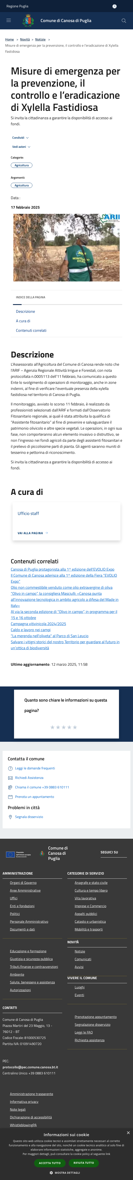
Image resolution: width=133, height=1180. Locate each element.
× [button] (128, 1133)
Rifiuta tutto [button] (84, 1163)
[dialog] (66, 1154)
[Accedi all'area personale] (114, 6)
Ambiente (17, 974)
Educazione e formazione (28, 951)
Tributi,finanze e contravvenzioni (34, 966)
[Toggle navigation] (8, 20)
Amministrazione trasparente (31, 1093)
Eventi (79, 994)
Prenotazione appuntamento (96, 1016)
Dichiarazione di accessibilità (31, 1117)
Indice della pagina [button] (30, 297)
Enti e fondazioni (22, 905)
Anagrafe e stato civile (91, 882)
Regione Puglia (17, 6)
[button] (66, 1172)
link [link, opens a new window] (108, 1154)
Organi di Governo (23, 882)
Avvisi (79, 966)
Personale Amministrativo (29, 921)
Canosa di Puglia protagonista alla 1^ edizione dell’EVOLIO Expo (62, 569)
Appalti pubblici (86, 913)
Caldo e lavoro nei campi (31, 630)
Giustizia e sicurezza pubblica (31, 958)
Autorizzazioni (20, 990)
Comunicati (83, 959)
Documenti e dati (22, 929)
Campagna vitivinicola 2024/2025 (38, 624)
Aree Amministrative (25, 890)
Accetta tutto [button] (50, 1163)
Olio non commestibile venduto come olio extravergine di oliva (61, 587)
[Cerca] (124, 20)
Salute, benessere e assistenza (32, 982)
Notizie (40, 39)
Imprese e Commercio (90, 905)
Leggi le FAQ (84, 1032)
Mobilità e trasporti (89, 929)
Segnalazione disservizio (92, 1024)
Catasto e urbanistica (90, 921)
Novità (25, 39)
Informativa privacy (24, 1101)
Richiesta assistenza (89, 1040)
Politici (15, 913)
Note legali (18, 1109)
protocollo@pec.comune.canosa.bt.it (30, 1067)
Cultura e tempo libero (91, 890)
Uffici (13, 898)
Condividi (21, 137)
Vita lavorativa (85, 898)
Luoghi (80, 987)
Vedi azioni (22, 146)
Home (9, 39)
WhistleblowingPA (23, 1125)
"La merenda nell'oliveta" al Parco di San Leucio (50, 636)
